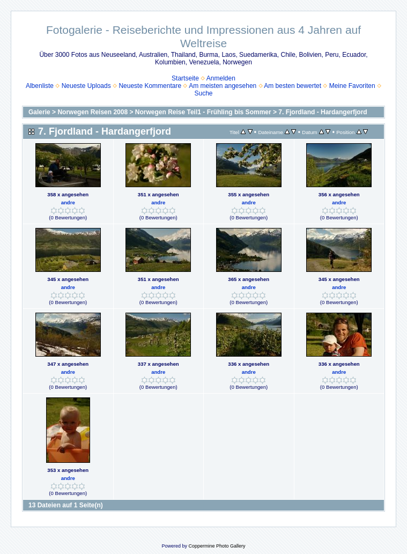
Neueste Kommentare (150, 86)
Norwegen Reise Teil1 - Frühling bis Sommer (203, 112)
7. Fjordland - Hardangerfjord (322, 112)
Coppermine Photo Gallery (216, 546)
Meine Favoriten (352, 86)
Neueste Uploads (86, 86)
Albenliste (40, 86)
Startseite (185, 78)
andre (68, 202)
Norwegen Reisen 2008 (92, 112)
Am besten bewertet (292, 86)
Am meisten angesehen (222, 86)
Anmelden (220, 78)
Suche (203, 93)
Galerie (39, 112)
